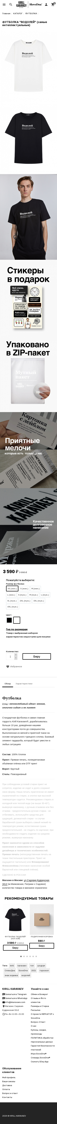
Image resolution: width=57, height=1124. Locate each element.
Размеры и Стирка (40, 1006)
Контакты (7, 1097)
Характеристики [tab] (24, 683)
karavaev (22, 965)
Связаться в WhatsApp (14, 998)
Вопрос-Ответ (38, 1022)
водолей (26, 975)
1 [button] (20, 956)
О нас (33, 1026)
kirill (12, 965)
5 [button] (33, 956)
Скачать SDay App (39, 1061)
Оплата (6, 1089)
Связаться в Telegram (14, 994)
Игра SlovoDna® (39, 1053)
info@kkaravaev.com (13, 1002)
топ (32, 965)
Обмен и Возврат (39, 994)
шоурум (41, 965)
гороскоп (44, 970)
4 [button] (30, 956)
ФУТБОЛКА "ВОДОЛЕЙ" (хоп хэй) (15, 938)
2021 (33, 970)
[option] (15, 927)
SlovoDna (23, 970)
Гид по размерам (17, 629)
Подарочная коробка (42, 937)
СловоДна (10, 970)
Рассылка (35, 1010)
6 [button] (36, 956)
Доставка (7, 1085)
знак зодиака (11, 975)
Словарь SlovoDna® (40, 1057)
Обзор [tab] (8, 683)
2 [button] (24, 956)
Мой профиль (8, 1077)
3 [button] (27, 956)
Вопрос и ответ (10, 1093)
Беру (15, 947)
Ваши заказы (8, 1081)
